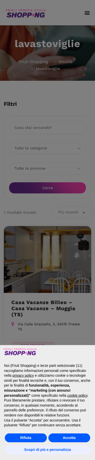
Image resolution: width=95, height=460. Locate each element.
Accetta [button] (69, 438)
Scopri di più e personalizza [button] (47, 450)
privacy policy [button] (23, 375)
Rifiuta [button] (25, 438)
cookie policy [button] (77, 395)
